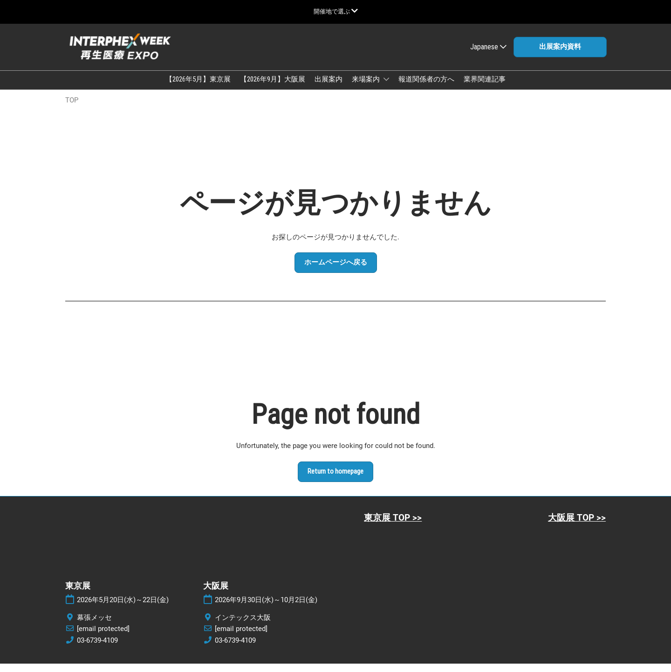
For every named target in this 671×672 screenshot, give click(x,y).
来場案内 (366, 88)
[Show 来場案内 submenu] (386, 88)
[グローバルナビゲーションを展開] (336, 11)
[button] (560, 56)
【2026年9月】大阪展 (272, 88)
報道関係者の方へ (426, 88)
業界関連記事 (485, 88)
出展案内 (328, 88)
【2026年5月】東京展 (198, 88)
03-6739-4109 (97, 649)
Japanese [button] (488, 55)
